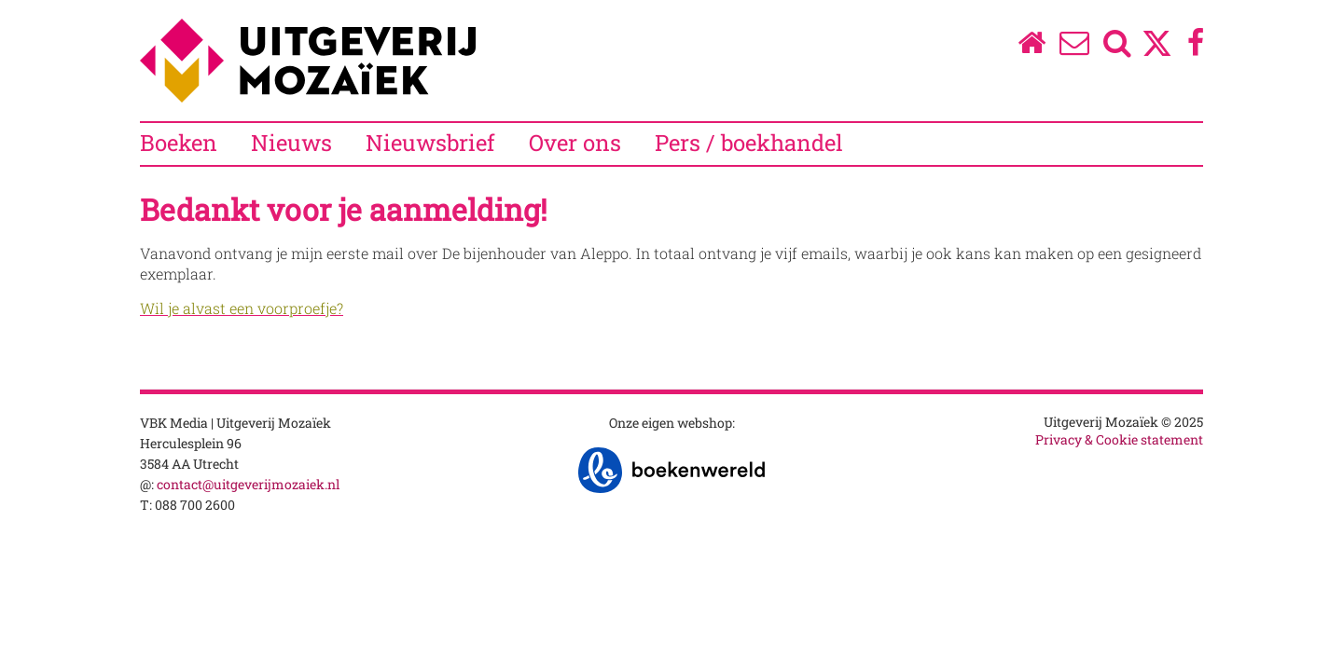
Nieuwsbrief (430, 142)
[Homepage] (1031, 47)
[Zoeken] (1118, 47)
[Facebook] (1196, 47)
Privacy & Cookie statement (1119, 439)
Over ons (575, 142)
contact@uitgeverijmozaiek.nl (248, 484)
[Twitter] (1157, 52)
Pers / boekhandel (749, 142)
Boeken (178, 142)
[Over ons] (1075, 47)
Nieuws (291, 142)
